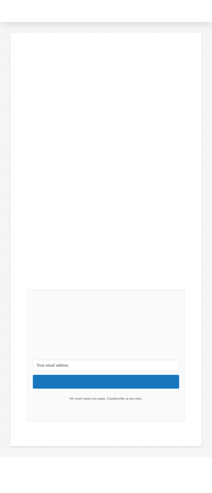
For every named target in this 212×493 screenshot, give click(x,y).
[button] (206, 11)
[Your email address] (106, 365)
